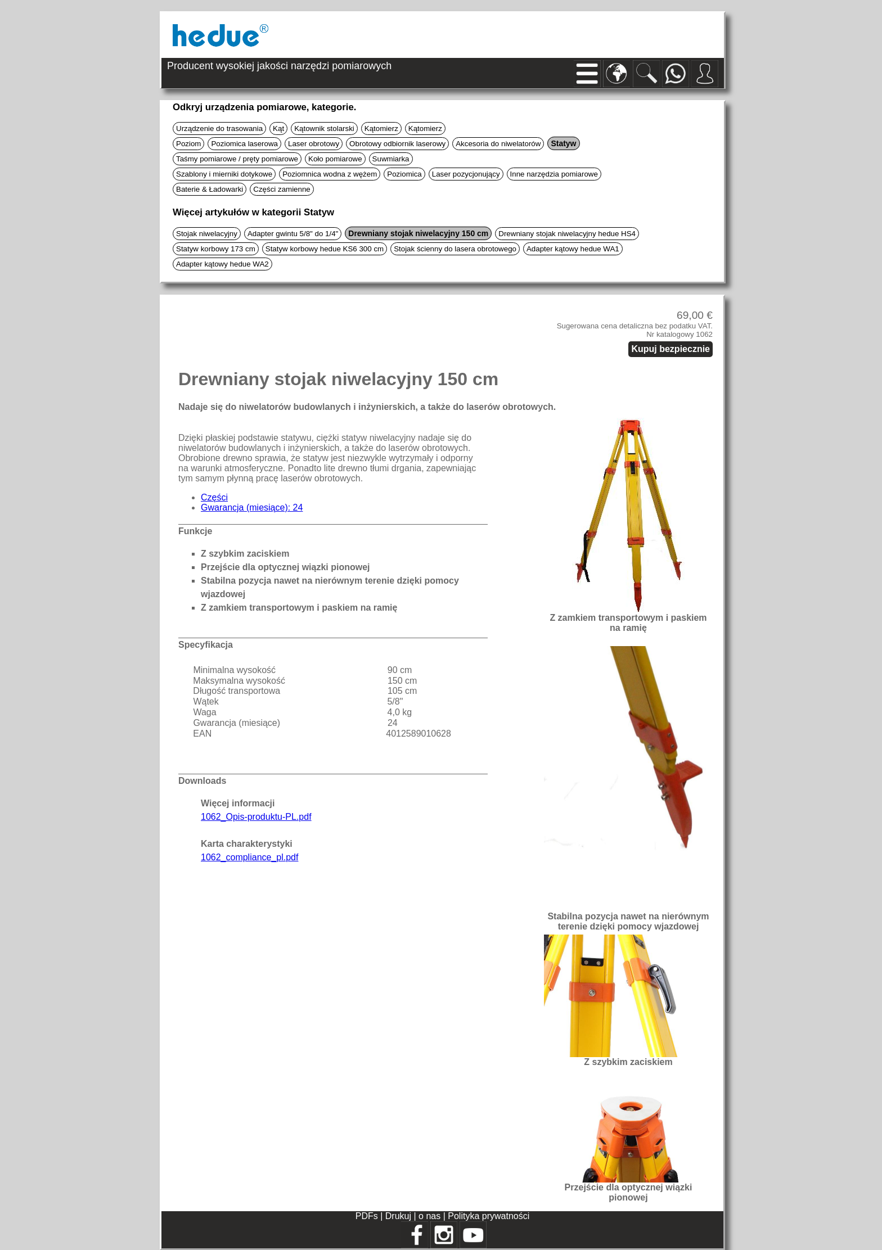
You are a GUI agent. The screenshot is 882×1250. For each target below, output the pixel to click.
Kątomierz (381, 128)
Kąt (278, 128)
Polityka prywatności (488, 1216)
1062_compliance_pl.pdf (249, 857)
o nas (430, 1216)
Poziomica (404, 174)
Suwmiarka (391, 159)
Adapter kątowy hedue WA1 (572, 249)
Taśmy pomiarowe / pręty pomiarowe (237, 159)
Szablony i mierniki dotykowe (224, 174)
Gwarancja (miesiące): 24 (252, 507)
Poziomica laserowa (244, 143)
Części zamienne (281, 189)
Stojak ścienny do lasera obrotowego (455, 249)
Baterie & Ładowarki (209, 189)
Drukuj (399, 1216)
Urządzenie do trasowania (219, 128)
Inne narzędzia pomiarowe (554, 174)
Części (214, 497)
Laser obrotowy (313, 143)
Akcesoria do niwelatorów (498, 143)
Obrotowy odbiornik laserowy (397, 143)
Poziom (188, 143)
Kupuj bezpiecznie (670, 349)
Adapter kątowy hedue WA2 (222, 264)
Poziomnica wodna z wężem (329, 174)
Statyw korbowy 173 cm (215, 249)
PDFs (367, 1216)
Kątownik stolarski (324, 128)
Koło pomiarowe (335, 159)
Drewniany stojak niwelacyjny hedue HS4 (567, 233)
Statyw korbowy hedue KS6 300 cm (325, 249)
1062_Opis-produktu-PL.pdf (256, 817)
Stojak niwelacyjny (206, 233)
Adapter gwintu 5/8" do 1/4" (293, 233)
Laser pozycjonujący (466, 174)
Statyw (563, 143)
